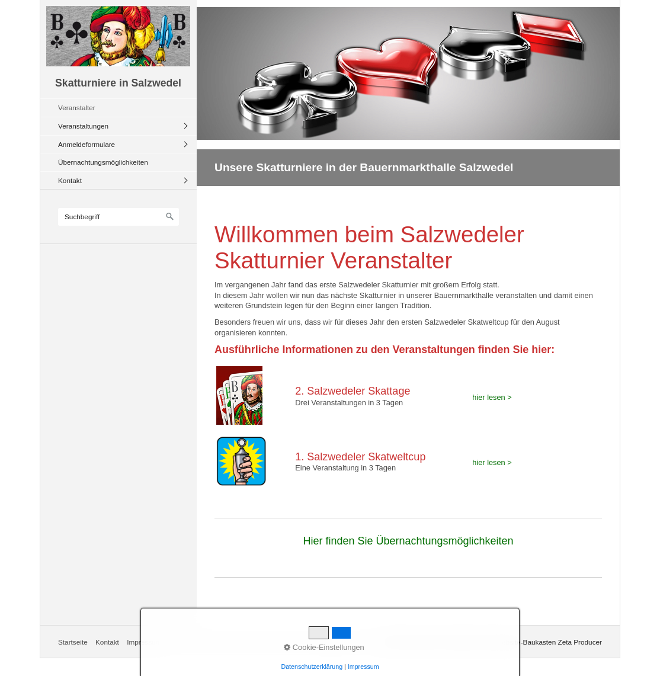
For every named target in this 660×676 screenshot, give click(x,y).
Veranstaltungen (83, 126)
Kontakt (70, 180)
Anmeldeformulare (86, 144)
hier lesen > (492, 397)
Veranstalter (76, 107)
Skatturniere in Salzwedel (118, 83)
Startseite (73, 642)
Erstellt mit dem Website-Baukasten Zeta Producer (524, 642)
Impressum (144, 642)
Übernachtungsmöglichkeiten (103, 162)
